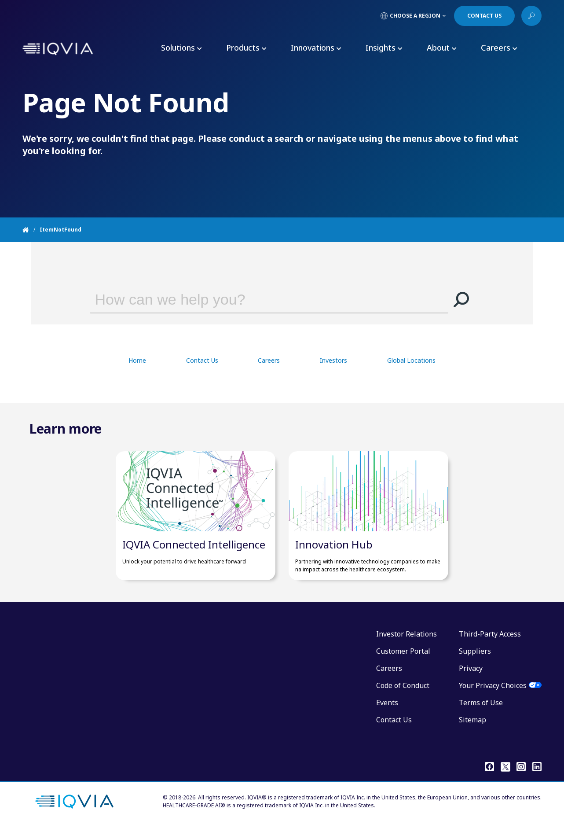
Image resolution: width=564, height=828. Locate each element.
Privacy (471, 668)
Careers (269, 360)
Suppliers (475, 651)
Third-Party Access (490, 634)
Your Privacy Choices (493, 685)
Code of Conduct (402, 685)
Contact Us (202, 360)
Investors (333, 360)
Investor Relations (406, 634)
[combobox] (256, 299)
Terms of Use (481, 702)
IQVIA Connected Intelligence (193, 544)
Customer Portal (403, 651)
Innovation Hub (334, 544)
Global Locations (411, 360)
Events (387, 702)
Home (137, 360)
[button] (461, 299)
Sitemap (472, 720)
